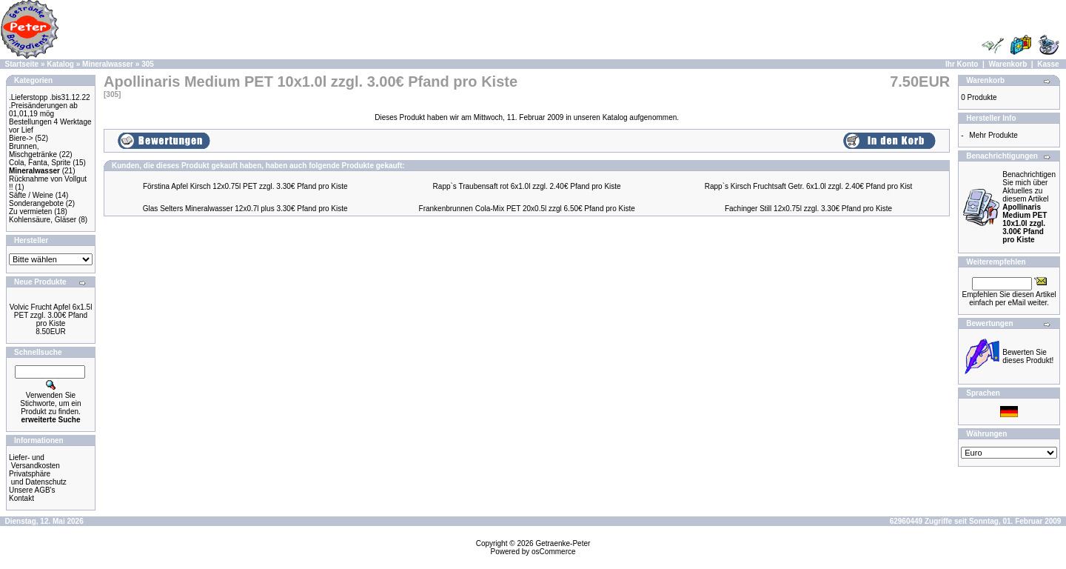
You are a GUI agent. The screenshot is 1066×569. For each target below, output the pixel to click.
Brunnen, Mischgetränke (33, 150)
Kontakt (21, 498)
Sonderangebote (36, 203)
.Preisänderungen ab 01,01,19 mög (43, 110)
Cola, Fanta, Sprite (39, 163)
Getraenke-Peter (562, 543)
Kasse (1048, 64)
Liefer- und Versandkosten (34, 461)
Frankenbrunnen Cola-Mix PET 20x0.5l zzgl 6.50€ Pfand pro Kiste (527, 208)
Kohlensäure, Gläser (42, 220)
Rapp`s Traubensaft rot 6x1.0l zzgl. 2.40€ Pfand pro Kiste (527, 186)
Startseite (22, 64)
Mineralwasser (107, 64)
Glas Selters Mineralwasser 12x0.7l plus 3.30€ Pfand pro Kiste (245, 208)
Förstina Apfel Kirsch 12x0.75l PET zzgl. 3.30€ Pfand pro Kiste (245, 186)
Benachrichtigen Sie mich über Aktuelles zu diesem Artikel (1029, 207)
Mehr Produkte (993, 135)
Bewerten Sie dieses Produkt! (1027, 356)
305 (147, 64)
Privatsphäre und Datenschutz (38, 478)
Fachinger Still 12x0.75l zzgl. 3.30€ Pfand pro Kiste (808, 208)
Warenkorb (1007, 64)
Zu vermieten (30, 211)
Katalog (60, 64)
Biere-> (21, 138)
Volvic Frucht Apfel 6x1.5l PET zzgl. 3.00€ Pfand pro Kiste (51, 315)
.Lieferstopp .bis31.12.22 (49, 97)
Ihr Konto (961, 64)
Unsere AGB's (32, 490)
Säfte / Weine (31, 195)
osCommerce (553, 552)
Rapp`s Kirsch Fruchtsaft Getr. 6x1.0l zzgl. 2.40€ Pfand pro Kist (809, 186)
